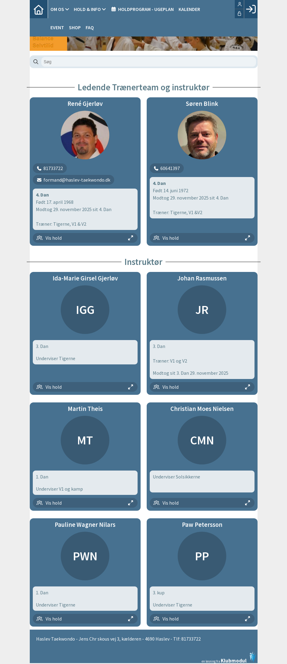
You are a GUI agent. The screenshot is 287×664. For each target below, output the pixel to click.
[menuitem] (39, 9)
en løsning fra (229, 657)
